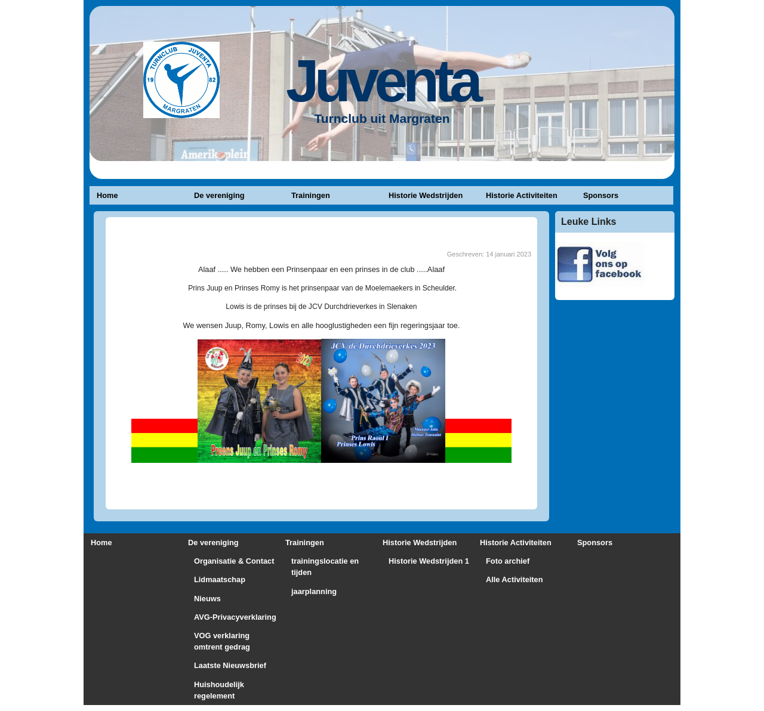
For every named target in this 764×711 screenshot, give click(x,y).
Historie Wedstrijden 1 (429, 561)
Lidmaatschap (219, 579)
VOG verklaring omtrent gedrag (222, 641)
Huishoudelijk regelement (219, 690)
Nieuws (207, 598)
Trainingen (310, 195)
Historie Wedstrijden (426, 195)
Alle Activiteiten (514, 579)
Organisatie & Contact (234, 561)
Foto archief (507, 561)
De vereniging (219, 195)
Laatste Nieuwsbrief (230, 665)
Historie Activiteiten (521, 195)
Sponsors (600, 195)
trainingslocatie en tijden (325, 567)
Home (107, 195)
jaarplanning (314, 591)
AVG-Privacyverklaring (235, 617)
